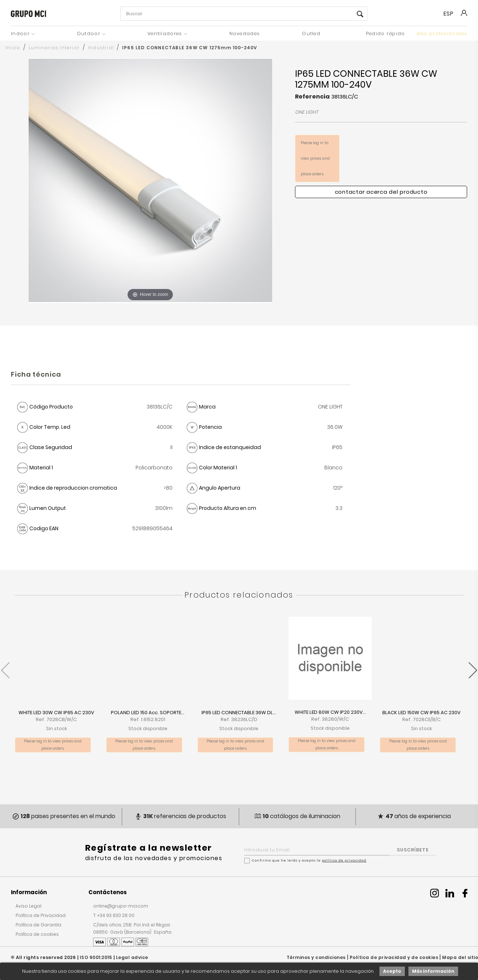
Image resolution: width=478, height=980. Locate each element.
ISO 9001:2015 (96, 957)
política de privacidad (344, 860)
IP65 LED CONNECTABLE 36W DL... (238, 712)
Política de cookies (37, 934)
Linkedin (449, 893)
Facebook (465, 893)
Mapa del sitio (460, 957)
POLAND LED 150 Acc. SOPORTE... (147, 712)
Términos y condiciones (316, 957)
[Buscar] (243, 14)
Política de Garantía (38, 925)
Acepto (392, 971)
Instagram (434, 893)
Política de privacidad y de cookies (394, 957)
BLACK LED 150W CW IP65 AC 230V (421, 712)
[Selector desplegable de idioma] (452, 13)
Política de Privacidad (41, 915)
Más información (433, 971)
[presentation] (5, 666)
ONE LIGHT (306, 112)
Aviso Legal (28, 906)
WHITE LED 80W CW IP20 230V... (330, 712)
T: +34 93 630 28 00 (113, 915)
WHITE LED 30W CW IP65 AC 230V (56, 712)
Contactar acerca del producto (381, 192)
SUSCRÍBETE (413, 849)
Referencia (312, 96)
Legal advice (132, 957)
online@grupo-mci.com (120, 906)
